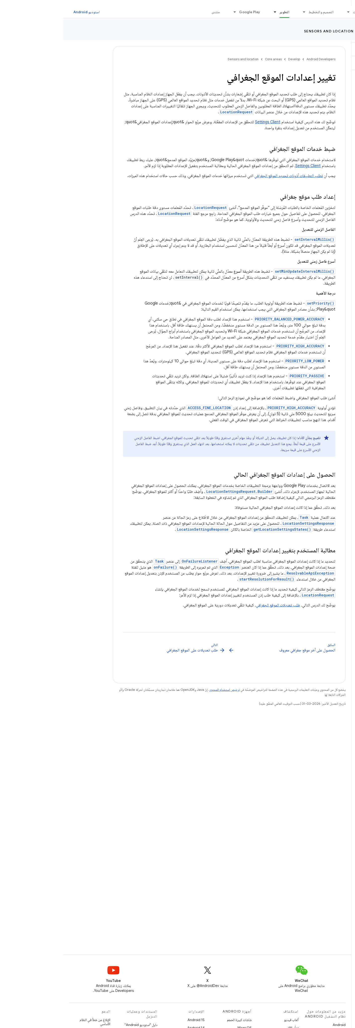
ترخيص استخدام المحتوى (161, 690)
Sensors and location (265, 31)
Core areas (310, 31)
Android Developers (257, 59)
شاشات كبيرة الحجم (176, 1020)
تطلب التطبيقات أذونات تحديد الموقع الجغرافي (225, 175)
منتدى (152, 12)
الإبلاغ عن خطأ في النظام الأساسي (31, 1022)
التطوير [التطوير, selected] (221, 12)
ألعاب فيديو (228, 1020)
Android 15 (132, 1020)
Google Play (186, 12)
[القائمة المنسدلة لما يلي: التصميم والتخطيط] (238, 12)
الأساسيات (296, 12)
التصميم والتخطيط (257, 12)
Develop (340, 31)
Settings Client (204, 122)
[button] (325, 49)
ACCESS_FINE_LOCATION (145, 407)
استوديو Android (23, 12)
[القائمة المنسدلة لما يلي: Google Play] (169, 12)
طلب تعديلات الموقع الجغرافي (214, 605)
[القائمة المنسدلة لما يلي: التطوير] (209, 12)
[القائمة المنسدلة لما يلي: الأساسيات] (283, 12)
